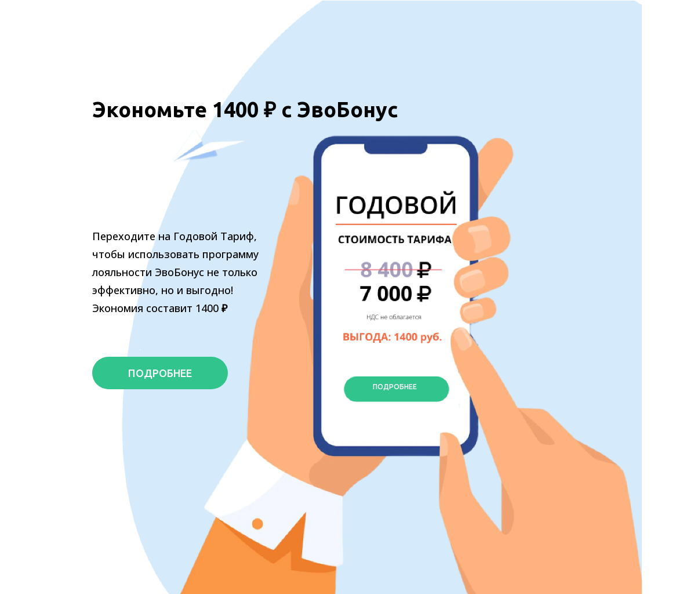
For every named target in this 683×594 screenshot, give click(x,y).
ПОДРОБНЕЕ (160, 373)
